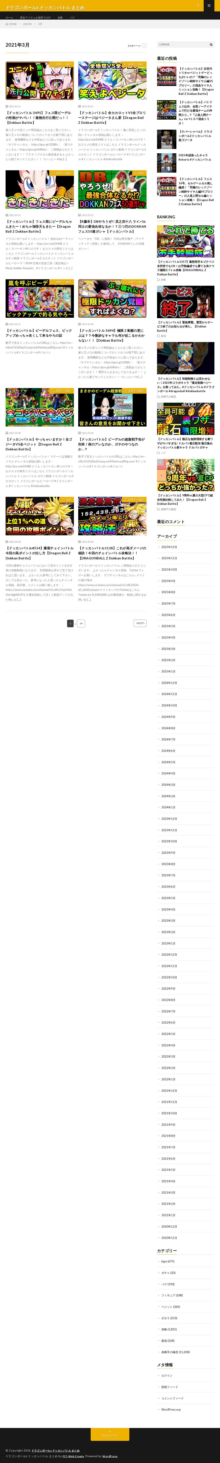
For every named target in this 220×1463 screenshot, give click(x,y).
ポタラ (165, 1316)
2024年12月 (169, 689)
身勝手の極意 (61, 73)
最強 (139, 184)
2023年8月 (168, 868)
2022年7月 (168, 1013)
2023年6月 (168, 890)
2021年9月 (168, 1125)
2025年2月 (168, 667)
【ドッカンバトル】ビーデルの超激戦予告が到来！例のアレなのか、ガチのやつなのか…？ (112, 467)
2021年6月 (168, 1159)
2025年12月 (169, 555)
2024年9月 (168, 723)
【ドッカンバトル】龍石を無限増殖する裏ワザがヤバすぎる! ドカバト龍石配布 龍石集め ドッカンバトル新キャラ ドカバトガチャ (185, 451)
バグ (80, 21)
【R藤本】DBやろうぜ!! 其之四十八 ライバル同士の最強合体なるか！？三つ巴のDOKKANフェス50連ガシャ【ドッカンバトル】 (112, 241)
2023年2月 (168, 935)
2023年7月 (168, 879)
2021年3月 (168, 1192)
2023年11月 (169, 835)
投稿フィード (170, 1384)
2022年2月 (168, 1069)
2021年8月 (168, 1136)
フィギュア (168, 1294)
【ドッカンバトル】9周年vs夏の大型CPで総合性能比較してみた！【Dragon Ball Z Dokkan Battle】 (185, 508)
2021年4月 (168, 1181)
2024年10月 (169, 712)
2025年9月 (168, 589)
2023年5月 (168, 902)
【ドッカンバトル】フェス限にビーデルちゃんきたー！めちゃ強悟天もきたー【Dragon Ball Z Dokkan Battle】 (39, 238)
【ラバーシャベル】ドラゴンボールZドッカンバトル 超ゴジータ (195, 144)
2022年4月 (168, 1047)
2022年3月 (168, 1058)
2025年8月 (168, 600)
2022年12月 (169, 957)
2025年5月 (168, 633)
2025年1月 (168, 678)
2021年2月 (168, 1203)
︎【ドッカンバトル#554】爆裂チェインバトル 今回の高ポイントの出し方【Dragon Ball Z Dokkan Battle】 (39, 578)
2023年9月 (168, 857)
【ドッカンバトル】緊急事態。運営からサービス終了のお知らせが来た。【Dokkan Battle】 (185, 335)
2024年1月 (168, 812)
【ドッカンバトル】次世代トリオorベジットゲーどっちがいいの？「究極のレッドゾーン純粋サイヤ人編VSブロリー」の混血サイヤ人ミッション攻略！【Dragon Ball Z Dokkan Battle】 (196, 89)
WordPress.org (171, 1407)
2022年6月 (168, 1025)
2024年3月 (168, 790)
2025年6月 (168, 622)
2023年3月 (168, 924)
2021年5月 (168, 1170)
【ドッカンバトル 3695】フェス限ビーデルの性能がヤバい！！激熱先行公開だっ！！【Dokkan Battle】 (39, 127)
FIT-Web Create (74, 1453)
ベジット (167, 1305)
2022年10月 (169, 980)
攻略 (67, 21)
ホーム (10, 21)
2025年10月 (169, 577)
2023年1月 (168, 946)
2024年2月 (168, 801)
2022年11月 (169, 969)
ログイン (167, 1373)
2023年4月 (168, 913)
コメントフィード (173, 1396)
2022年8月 (168, 1002)
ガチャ (165, 1272)
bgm (164, 1260)
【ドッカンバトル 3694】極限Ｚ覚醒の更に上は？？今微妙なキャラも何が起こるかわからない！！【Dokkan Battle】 (112, 353)
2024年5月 (168, 767)
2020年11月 (169, 1237)
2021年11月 (169, 1103)
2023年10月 (169, 846)
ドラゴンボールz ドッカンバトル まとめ (57, 1448)
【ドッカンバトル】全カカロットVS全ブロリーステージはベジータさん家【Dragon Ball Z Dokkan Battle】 (112, 127)
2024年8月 (168, 734)
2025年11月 (169, 566)
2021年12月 (169, 1092)
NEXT (134, 655)
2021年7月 (168, 1148)
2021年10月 (169, 1114)
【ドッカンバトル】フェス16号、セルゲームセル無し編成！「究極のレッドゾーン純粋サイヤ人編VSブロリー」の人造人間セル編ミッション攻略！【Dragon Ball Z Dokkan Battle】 (196, 200)
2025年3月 (168, 656)
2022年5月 (168, 1036)
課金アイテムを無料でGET (39, 21)
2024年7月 (168, 745)
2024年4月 (168, 779)
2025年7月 (168, 611)
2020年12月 (169, 1226)
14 (81, 655)
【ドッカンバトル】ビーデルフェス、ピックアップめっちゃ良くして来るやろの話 (39, 350)
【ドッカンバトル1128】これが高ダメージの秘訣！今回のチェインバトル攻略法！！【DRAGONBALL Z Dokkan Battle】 (112, 581)
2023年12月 (169, 823)
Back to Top (110, 1433)
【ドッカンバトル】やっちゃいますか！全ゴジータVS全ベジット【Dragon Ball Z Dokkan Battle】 (37, 467)
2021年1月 (168, 1215)
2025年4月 (168, 644)
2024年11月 (169, 700)
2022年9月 (168, 991)
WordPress (112, 1453)
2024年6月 (168, 756)
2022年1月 (168, 1080)
